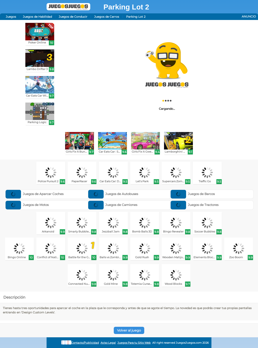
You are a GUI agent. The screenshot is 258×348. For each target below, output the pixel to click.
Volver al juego (129, 330)
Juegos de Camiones (112, 205)
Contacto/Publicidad (85, 342)
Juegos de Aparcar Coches (34, 194)
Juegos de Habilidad (37, 17)
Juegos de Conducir (73, 17)
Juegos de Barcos (193, 194)
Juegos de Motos (27, 205)
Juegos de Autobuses (113, 194)
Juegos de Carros (106, 17)
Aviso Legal (108, 342)
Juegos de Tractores (194, 205)
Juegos (11, 17)
